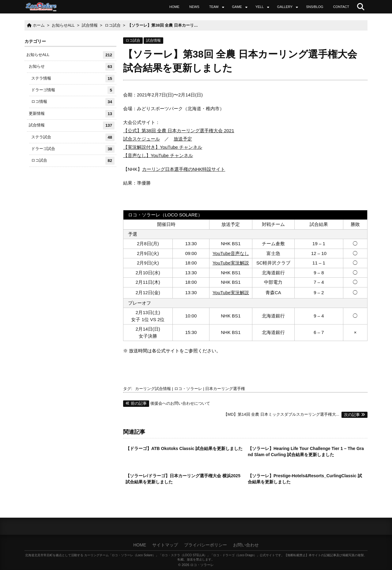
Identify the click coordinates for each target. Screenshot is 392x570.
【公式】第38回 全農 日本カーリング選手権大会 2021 (178, 130)
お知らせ (72, 66)
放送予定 (183, 138)
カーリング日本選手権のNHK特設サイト (183, 169)
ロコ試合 (133, 40)
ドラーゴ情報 (73, 90)
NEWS (194, 7)
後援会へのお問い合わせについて (166, 403)
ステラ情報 (73, 78)
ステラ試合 (73, 137)
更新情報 (72, 114)
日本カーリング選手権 (225, 388)
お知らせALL (70, 55)
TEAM (214, 7)
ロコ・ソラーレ (188, 388)
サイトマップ (165, 544)
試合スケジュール (141, 138)
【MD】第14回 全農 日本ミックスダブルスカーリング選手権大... (296, 414)
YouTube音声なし (231, 253)
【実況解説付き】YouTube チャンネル (162, 147)
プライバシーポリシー (205, 544)
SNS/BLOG (314, 7)
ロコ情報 (73, 102)
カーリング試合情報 (153, 388)
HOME (174, 7)
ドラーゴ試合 (73, 149)
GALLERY (285, 7)
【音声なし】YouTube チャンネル (158, 155)
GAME (237, 7)
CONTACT (341, 7)
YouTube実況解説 (231, 262)
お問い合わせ (246, 544)
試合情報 (153, 40)
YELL (259, 7)
